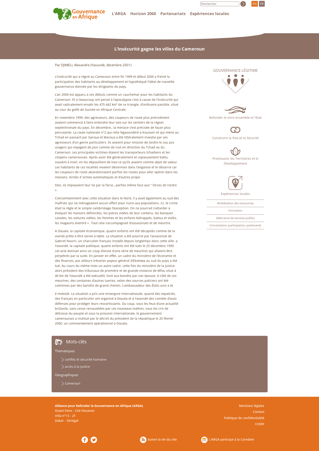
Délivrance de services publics (235, 218)
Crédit (259, 424)
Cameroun (72, 383)
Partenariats (173, 13)
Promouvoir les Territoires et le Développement (235, 160)
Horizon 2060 (143, 13)
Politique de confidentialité (244, 418)
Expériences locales (209, 13)
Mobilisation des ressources (235, 203)
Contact (258, 412)
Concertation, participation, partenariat (235, 225)
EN (255, 4)
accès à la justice (77, 366)
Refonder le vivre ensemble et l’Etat (235, 117)
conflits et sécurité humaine (85, 359)
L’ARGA (119, 13)
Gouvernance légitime (235, 70)
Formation (235, 210)
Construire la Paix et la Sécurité (235, 138)
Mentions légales (251, 406)
